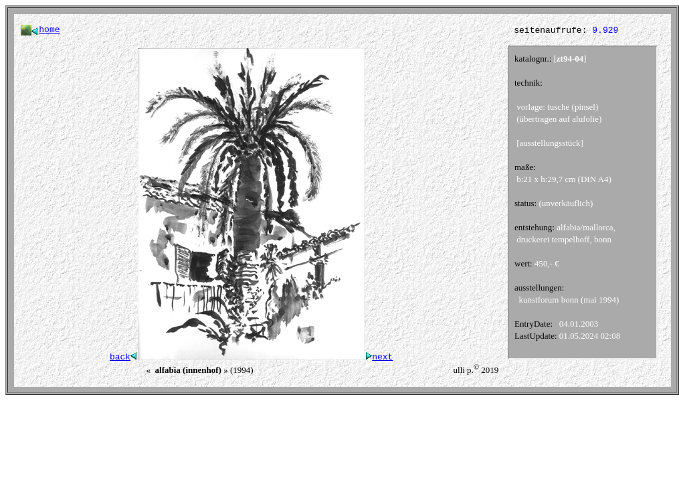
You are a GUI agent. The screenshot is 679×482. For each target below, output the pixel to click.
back (124, 359)
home (49, 30)
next (379, 359)
